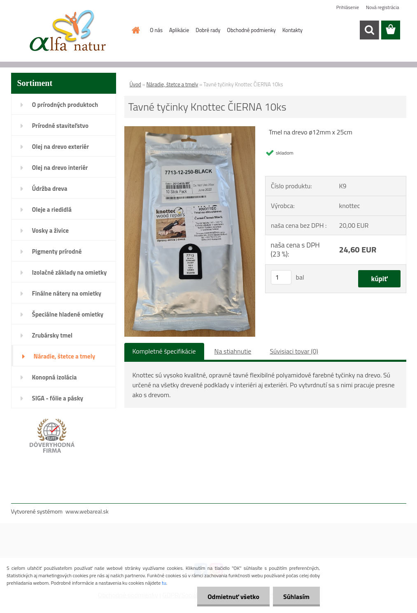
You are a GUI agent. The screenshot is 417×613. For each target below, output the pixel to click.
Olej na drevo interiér (60, 167)
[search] (369, 30)
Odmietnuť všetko (233, 596)
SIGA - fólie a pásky (58, 398)
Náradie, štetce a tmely (65, 356)
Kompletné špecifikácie (164, 351)
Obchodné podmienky (251, 30)
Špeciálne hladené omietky (67, 314)
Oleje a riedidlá (52, 209)
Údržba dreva (50, 188)
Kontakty (292, 30)
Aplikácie (179, 30)
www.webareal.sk (87, 511)
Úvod (135, 84)
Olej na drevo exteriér (60, 146)
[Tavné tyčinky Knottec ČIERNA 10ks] (190, 130)
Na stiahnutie (233, 351)
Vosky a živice (50, 230)
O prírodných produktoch (65, 104)
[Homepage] (134, 30)
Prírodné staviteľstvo (60, 125)
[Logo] (67, 30)
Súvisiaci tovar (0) (294, 351)
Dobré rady (208, 30)
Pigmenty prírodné (57, 251)
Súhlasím (296, 596)
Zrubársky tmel (52, 335)
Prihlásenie (347, 7)
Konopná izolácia (54, 377)
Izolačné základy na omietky (69, 272)
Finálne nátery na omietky (67, 293)
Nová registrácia (382, 7)
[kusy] (281, 277)
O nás (156, 30)
